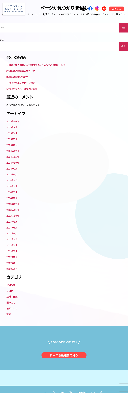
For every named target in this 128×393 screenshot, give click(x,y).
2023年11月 (12, 209)
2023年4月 (12, 239)
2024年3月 (12, 192)
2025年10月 (12, 121)
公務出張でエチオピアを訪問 (20, 82)
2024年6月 (12, 174)
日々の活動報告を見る (64, 355)
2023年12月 (12, 204)
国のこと (10, 302)
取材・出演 (12, 296)
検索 (2, 40)
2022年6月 (12, 263)
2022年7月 (12, 257)
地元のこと (12, 308)
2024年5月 (12, 180)
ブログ (9, 290)
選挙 (8, 314)
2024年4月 (12, 186)
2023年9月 (12, 221)
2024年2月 (12, 198)
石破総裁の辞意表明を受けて (20, 71)
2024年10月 (12, 162)
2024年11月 (12, 156)
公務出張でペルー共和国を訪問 (21, 88)
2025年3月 (12, 139)
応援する (116, 8)
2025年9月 (12, 127)
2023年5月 (12, 233)
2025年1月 (12, 145)
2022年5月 (12, 268)
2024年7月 (12, 168)
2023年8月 (12, 227)
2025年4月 (12, 133)
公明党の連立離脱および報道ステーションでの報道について (36, 65)
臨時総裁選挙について (17, 77)
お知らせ (10, 284)
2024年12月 (12, 150)
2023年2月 (12, 251)
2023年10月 (12, 215)
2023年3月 (12, 245)
